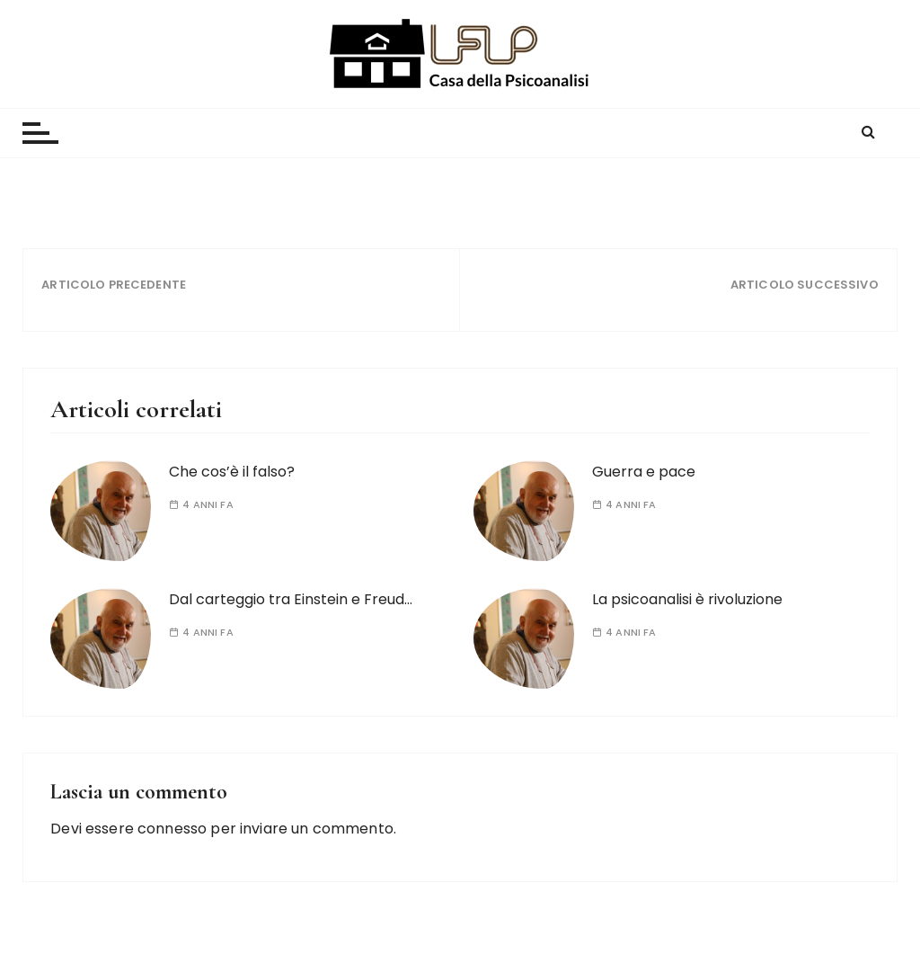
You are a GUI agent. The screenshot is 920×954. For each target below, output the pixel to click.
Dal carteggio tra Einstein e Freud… (290, 599)
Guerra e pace (643, 471)
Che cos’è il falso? (232, 471)
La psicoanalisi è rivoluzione (687, 599)
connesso (172, 828)
